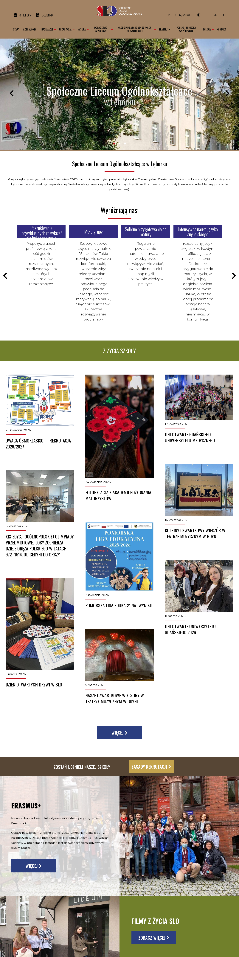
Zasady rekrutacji (151, 766)
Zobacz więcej (153, 937)
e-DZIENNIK (44, 15)
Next (227, 94)
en (175, 15)
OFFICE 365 (22, 15)
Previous (11, 94)
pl (169, 15)
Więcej (119, 732)
